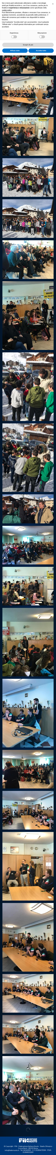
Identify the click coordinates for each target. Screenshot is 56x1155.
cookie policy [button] (6, 10)
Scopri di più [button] (28, 45)
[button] (53, 4)
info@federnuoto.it (12, 1150)
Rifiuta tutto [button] (15, 51)
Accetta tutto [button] (41, 51)
